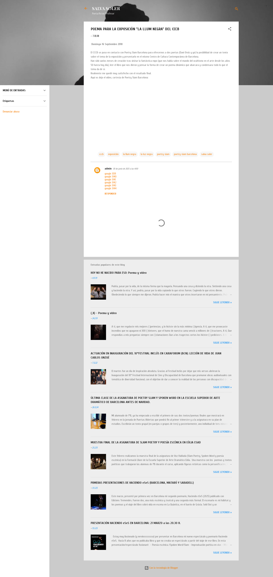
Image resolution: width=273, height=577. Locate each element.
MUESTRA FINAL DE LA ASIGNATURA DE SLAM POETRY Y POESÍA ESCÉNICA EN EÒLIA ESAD (146, 442)
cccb (101, 154)
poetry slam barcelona (185, 154)
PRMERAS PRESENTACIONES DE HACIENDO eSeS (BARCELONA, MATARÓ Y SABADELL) (142, 483)
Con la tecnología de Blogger (161, 567)
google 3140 (110, 176)
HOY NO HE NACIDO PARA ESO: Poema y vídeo (119, 273)
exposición (113, 154)
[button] (230, 29)
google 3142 (110, 182)
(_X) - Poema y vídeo (104, 313)
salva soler (206, 154)
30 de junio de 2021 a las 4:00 (125, 168)
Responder (110, 193)
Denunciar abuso (11, 111)
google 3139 (110, 173)
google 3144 (110, 188)
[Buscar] (237, 9)
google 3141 (110, 179)
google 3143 (110, 185)
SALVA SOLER (106, 8)
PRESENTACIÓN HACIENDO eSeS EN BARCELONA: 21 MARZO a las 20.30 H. (136, 523)
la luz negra (147, 154)
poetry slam (163, 154)
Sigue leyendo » (222, 302)
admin (108, 168)
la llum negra (129, 154)
